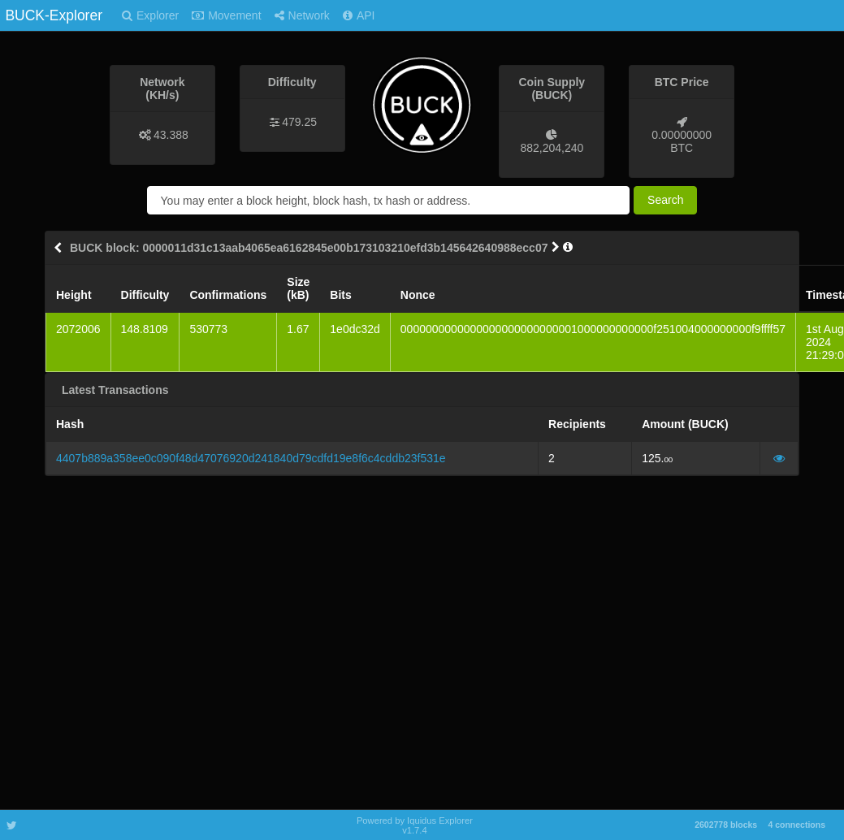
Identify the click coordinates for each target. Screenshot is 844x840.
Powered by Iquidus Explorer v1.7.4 (415, 825)
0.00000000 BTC (681, 141)
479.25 (299, 121)
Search (665, 199)
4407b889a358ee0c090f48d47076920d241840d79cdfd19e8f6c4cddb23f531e (251, 458)
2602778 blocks (726, 824)
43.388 (171, 134)
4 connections (796, 824)
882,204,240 (551, 147)
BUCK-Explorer (53, 15)
